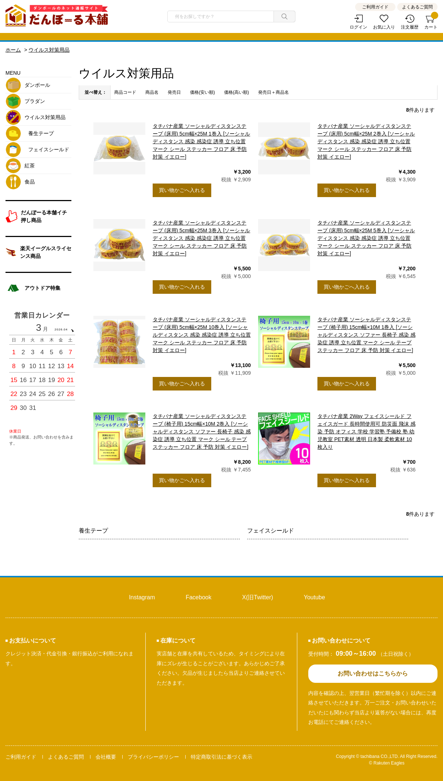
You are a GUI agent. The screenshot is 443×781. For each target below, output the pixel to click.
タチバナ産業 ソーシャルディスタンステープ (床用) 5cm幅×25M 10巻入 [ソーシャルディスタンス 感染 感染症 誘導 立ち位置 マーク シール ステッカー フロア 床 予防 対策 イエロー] (202, 335)
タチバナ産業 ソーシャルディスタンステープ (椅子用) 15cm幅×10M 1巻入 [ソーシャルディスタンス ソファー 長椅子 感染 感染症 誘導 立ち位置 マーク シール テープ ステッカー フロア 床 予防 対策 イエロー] (366, 335)
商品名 (152, 92)
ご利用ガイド (375, 7)
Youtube (314, 597)
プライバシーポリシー (153, 757)
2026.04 (61, 329)
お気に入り (384, 27)
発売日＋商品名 (273, 92)
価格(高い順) (236, 92)
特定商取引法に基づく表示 (221, 757)
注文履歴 (409, 27)
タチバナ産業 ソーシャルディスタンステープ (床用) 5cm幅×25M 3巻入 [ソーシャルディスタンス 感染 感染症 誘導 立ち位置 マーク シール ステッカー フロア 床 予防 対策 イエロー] (201, 238)
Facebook (198, 597)
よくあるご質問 (417, 7)
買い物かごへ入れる (182, 190)
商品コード (125, 92)
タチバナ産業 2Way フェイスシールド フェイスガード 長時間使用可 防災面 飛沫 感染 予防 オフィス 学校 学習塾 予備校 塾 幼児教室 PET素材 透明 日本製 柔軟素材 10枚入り (366, 431)
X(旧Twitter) (257, 597)
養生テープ (93, 531)
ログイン (358, 27)
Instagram (142, 597)
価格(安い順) (202, 92)
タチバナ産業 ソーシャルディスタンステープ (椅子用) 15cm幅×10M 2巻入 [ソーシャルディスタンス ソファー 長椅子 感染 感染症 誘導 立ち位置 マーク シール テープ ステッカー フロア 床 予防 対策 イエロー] (202, 431)
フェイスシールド (270, 531)
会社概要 (106, 757)
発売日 (174, 92)
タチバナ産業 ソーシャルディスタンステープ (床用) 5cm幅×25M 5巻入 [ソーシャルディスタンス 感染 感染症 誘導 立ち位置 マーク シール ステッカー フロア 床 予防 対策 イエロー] (366, 238)
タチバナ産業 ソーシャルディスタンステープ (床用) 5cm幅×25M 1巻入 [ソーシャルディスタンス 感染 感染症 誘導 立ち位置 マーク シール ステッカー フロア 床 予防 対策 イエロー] (201, 141)
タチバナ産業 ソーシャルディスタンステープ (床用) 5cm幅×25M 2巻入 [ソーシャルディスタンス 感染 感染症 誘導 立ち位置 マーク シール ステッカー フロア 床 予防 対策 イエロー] (366, 141)
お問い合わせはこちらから (373, 673)
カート (431, 22)
